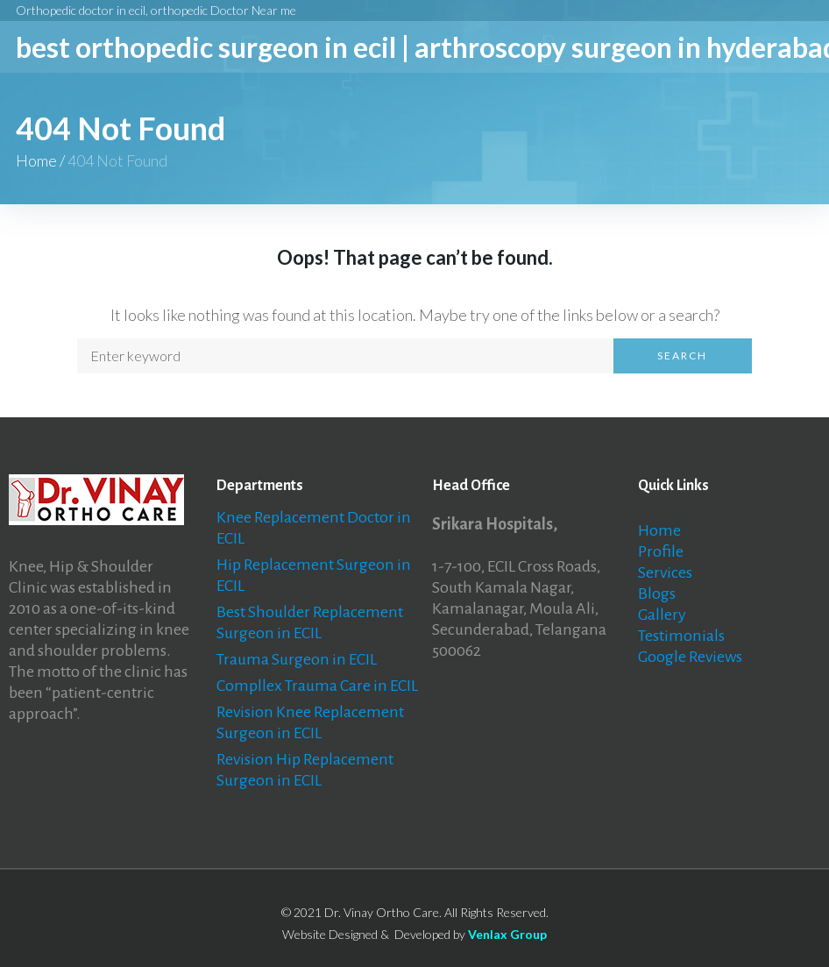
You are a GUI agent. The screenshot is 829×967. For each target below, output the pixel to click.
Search (682, 355)
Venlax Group (507, 934)
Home (36, 160)
